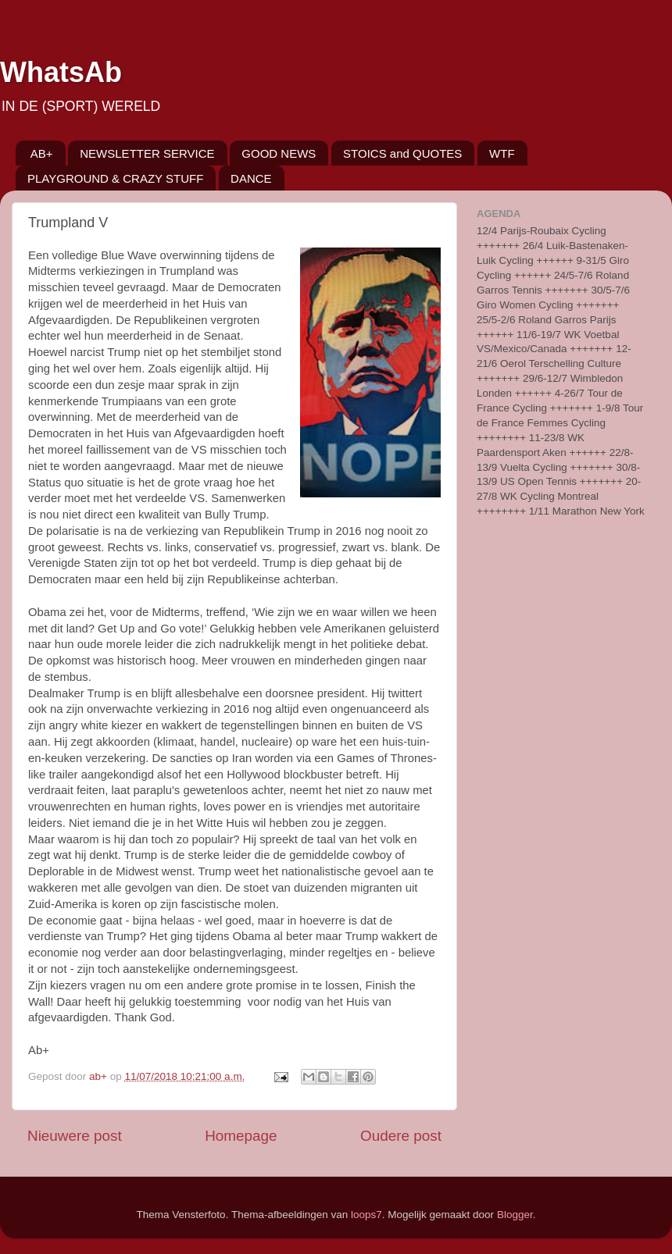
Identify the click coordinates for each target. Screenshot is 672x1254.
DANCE (251, 178)
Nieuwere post (74, 1136)
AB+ (41, 153)
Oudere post (400, 1136)
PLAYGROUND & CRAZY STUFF (115, 178)
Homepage (241, 1136)
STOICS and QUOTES (402, 153)
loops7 (366, 1214)
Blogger (515, 1214)
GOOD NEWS (278, 153)
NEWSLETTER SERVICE (147, 153)
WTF (501, 153)
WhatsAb (61, 72)
